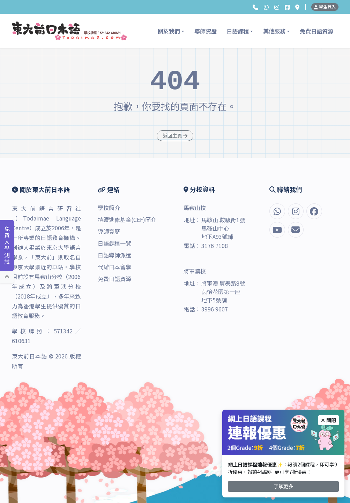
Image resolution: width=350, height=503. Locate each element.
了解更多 (283, 486)
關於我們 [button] (169, 31)
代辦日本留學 (114, 267)
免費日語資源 (316, 31)
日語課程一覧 (114, 243)
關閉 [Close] (328, 420)
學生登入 (325, 7)
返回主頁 (175, 135)
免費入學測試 (7, 245)
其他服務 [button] (274, 31)
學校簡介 (109, 207)
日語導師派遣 (114, 255)
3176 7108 (214, 245)
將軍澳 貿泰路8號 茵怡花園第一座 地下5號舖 (223, 291)
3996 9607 (214, 309)
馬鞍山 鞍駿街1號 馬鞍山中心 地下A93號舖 (223, 228)
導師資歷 (205, 31)
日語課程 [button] (237, 31)
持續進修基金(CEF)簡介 (127, 219)
